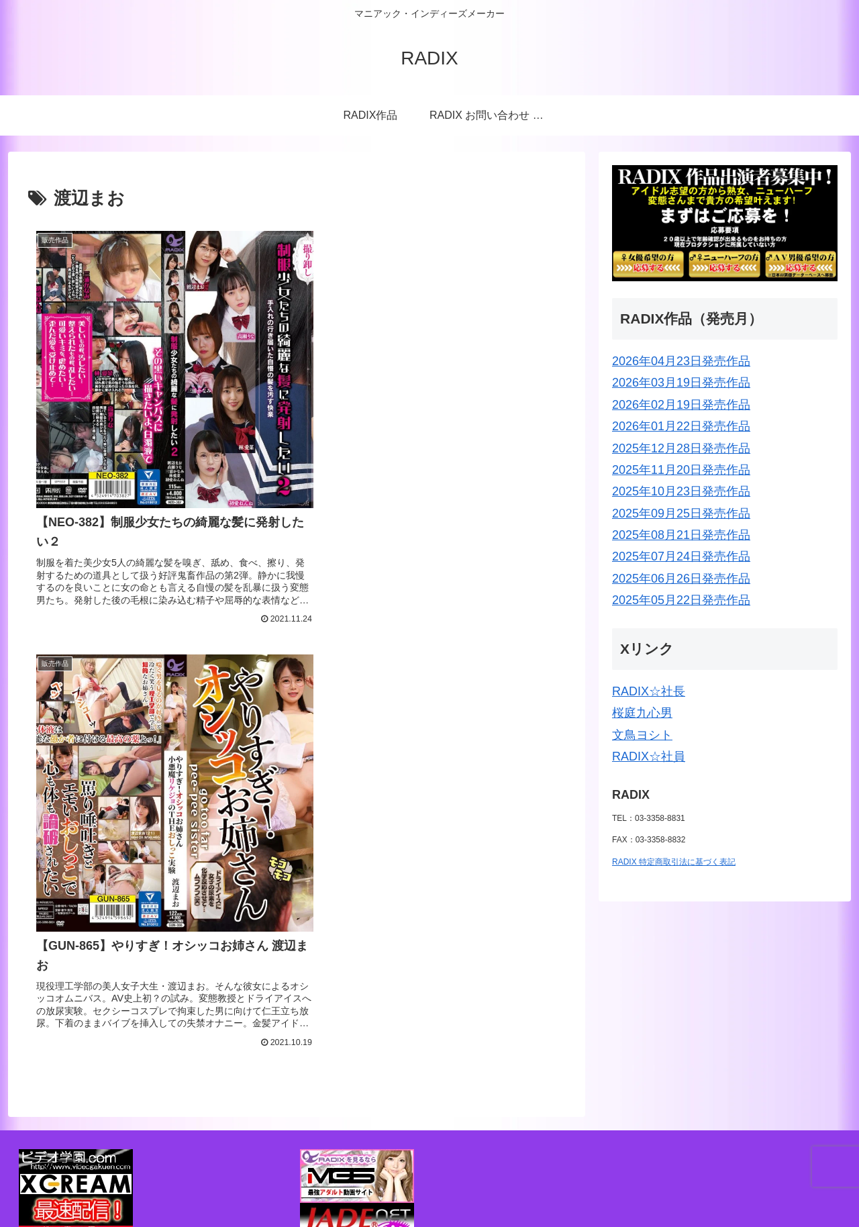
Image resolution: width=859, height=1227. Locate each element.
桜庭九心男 (642, 713)
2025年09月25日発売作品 (681, 513)
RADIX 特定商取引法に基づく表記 (674, 862)
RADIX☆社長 (648, 691)
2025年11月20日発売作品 (681, 470)
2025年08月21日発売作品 (681, 535)
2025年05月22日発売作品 (681, 600)
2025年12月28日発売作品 (681, 448)
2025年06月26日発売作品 (681, 578)
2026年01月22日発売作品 (681, 426)
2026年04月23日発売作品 (681, 361)
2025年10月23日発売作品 (681, 491)
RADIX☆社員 (648, 756)
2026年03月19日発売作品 (681, 382)
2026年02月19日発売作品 (681, 404)
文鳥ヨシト (642, 735)
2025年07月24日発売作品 (681, 556)
